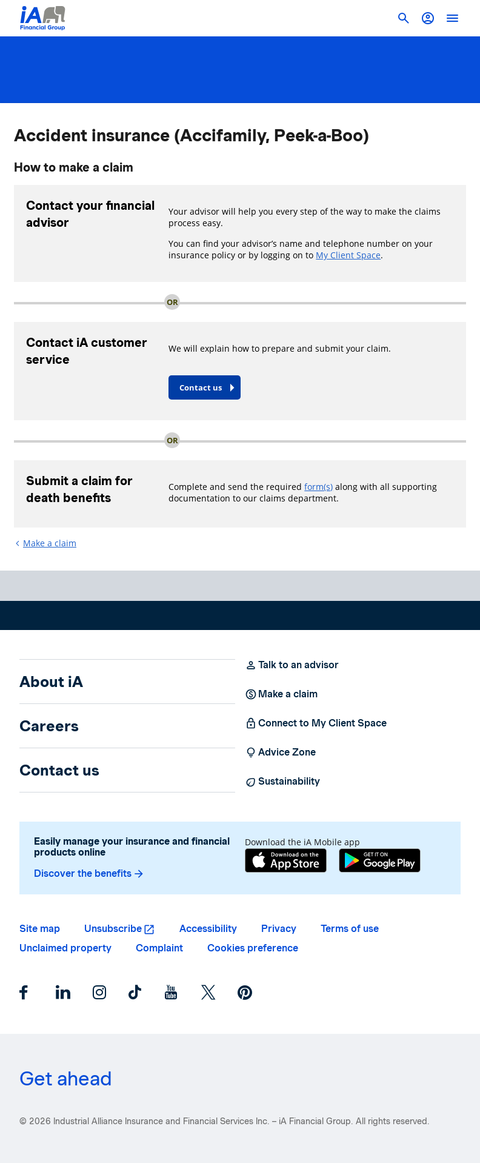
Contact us (59, 770)
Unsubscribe (113, 928)
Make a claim (49, 543)
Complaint (159, 948)
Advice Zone (280, 752)
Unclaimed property (65, 948)
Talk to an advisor (292, 665)
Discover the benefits (89, 874)
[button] (428, 18)
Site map (39, 928)
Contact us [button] (200, 387)
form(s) (318, 486)
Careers (49, 725)
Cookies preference (252, 948)
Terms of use (350, 928)
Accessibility (208, 928)
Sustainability (282, 782)
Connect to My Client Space (316, 723)
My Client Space (348, 255)
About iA (51, 681)
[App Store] (286, 862)
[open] (452, 18)
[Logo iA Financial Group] (42, 18)
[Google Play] (380, 862)
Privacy (278, 928)
